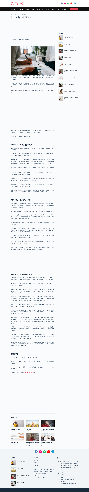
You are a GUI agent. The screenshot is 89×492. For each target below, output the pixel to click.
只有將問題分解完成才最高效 (69, 91)
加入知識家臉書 (74, 9)
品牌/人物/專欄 (15, 9)
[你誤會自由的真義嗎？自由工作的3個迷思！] (33, 437)
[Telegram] (75, 3)
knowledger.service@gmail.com (68, 483)
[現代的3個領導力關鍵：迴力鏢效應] (48, 437)
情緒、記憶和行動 (14, 442)
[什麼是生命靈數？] (33, 423)
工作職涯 (34, 9)
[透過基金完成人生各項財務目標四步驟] (61, 98)
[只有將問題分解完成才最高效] (61, 91)
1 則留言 (27, 39)
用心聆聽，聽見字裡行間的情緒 (47, 429)
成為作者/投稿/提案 (62, 9)
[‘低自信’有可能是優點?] (17, 423)
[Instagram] (65, 3)
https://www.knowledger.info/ (68, 479)
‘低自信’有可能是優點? (15, 429)
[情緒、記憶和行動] (17, 437)
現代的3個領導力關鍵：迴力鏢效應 (71, 77)
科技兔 (35, 462)
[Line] (68, 3)
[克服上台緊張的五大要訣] (61, 85)
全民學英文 (37, 460)
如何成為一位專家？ (68, 57)
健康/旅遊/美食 (41, 9)
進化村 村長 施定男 (29, 372)
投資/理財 (48, 9)
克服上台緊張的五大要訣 (69, 84)
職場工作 (23, 39)
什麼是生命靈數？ (29, 429)
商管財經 (54, 9)
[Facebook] (62, 3)
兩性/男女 (28, 9)
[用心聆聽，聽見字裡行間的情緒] (48, 423)
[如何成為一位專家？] (61, 58)
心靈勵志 (22, 9)
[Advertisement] (33, 29)
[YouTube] (71, 3)
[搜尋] (77, 3)
